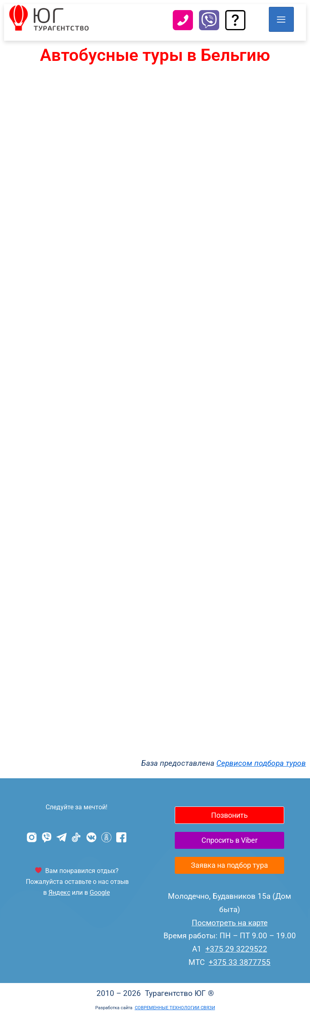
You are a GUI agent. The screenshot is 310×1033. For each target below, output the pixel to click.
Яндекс (59, 892)
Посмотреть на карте (230, 938)
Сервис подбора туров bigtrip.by (155, 414)
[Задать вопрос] (235, 22)
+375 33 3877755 (239, 977)
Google (100, 892)
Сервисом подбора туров (261, 763)
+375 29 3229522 (236, 964)
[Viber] (209, 22)
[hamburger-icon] (281, 19)
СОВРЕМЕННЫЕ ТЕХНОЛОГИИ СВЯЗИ (175, 1023)
